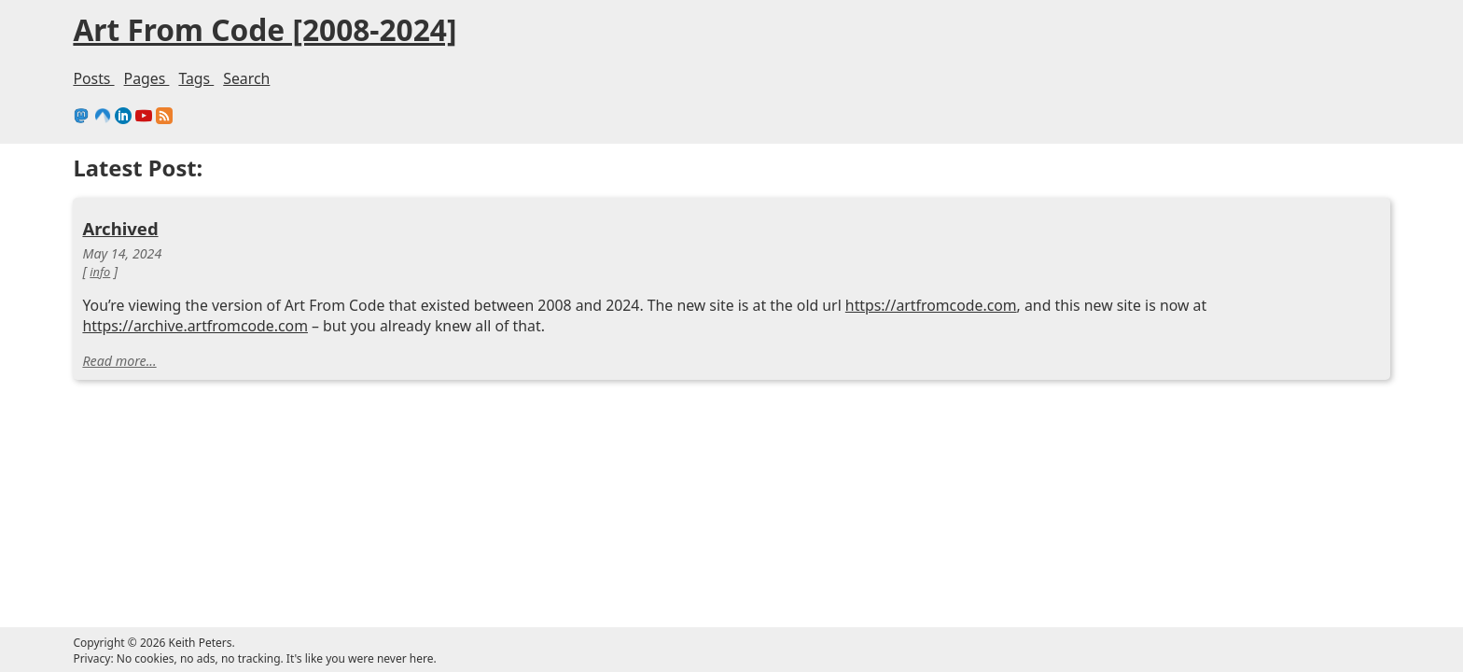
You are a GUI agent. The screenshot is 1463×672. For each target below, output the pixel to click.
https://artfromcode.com (582, 311)
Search (548, 78)
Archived (410, 202)
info (387, 251)
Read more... (409, 373)
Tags (492, 78)
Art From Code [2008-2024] (571, 31)
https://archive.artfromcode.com (493, 333)
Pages (438, 78)
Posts (381, 78)
